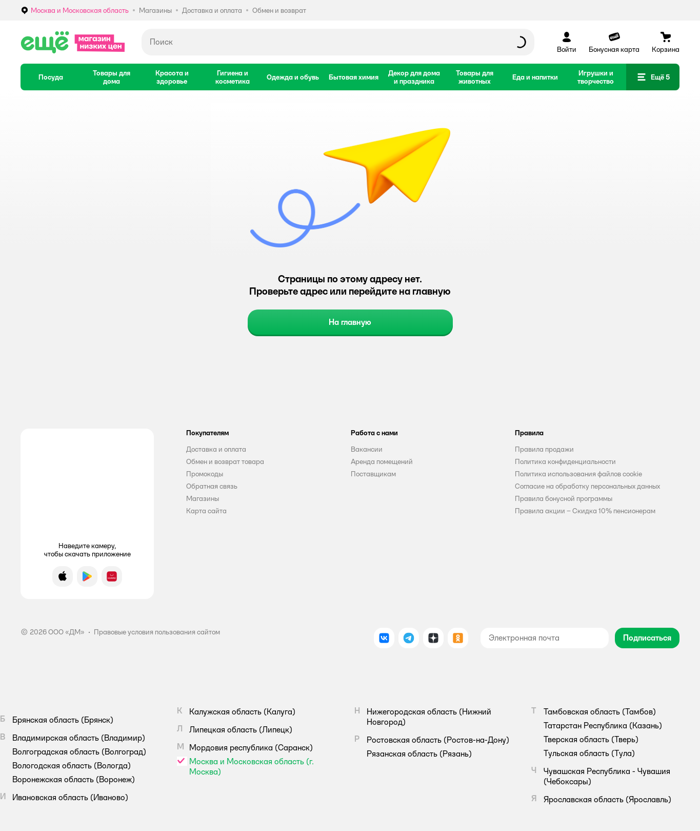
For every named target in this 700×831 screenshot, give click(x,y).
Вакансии (367, 449)
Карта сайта (206, 511)
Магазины (202, 498)
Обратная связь (211, 486)
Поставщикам (373, 474)
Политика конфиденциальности (565, 461)
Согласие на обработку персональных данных (587, 486)
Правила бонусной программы (563, 498)
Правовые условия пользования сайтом (157, 632)
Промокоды (204, 474)
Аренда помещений (382, 461)
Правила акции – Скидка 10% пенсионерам (585, 511)
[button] (652, 77)
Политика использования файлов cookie (578, 474)
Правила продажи (544, 449)
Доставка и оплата (216, 449)
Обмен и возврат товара (225, 461)
